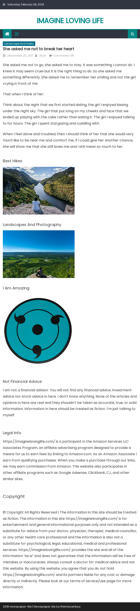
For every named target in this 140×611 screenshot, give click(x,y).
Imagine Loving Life (70, 21)
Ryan (42, 56)
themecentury (70, 606)
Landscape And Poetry (19, 44)
